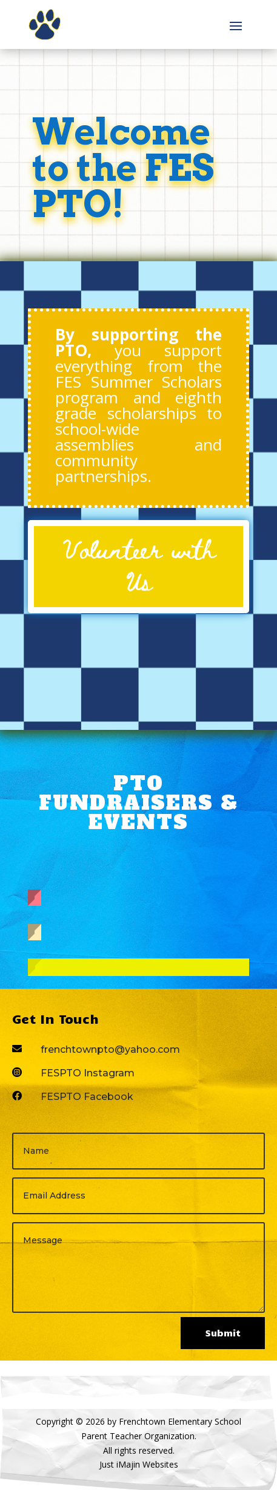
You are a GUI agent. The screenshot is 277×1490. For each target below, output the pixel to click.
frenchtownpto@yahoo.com (110, 1049)
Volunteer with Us (138, 564)
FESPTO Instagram (88, 1073)
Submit (223, 1332)
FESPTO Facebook (87, 1096)
